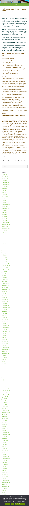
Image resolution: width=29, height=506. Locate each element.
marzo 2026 (5, 176)
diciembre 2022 (5, 242)
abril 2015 (4, 402)
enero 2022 (4, 262)
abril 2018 (4, 339)
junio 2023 (4, 230)
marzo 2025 (5, 196)
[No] (27, 500)
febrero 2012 (5, 476)
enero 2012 (4, 478)
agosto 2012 (5, 464)
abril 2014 (4, 424)
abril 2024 (4, 214)
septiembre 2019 (6, 311)
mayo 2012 (4, 470)
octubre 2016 (5, 373)
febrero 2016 (5, 385)
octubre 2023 (5, 226)
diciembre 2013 (5, 432)
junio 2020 (4, 293)
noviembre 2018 (6, 327)
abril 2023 (4, 234)
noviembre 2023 (6, 224)
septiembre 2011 (6, 486)
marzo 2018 (5, 341)
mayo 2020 (4, 295)
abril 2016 (4, 381)
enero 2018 (4, 345)
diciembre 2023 (5, 222)
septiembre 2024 (6, 208)
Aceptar (7, 503)
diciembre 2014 (5, 410)
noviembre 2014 (6, 412)
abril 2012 (4, 472)
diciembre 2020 (5, 283)
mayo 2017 (4, 359)
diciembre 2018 (5, 325)
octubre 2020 (5, 287)
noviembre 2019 (6, 307)
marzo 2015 (5, 404)
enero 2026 (4, 180)
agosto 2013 (5, 440)
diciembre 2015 (5, 389)
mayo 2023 (4, 232)
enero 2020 (4, 303)
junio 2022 (4, 252)
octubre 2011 (5, 484)
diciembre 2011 (5, 480)
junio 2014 (4, 420)
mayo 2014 (4, 422)
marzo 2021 (5, 277)
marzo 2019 (5, 319)
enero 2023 (4, 240)
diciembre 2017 (5, 347)
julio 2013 (4, 442)
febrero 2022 (5, 260)
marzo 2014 (5, 426)
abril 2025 (4, 194)
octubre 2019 (5, 309)
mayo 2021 (4, 273)
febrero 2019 (5, 321)
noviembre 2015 (6, 391)
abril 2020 (4, 297)
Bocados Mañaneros (8, 159)
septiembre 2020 (6, 289)
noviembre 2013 (6, 434)
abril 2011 (4, 492)
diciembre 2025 (5, 182)
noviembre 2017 (6, 349)
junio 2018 (4, 335)
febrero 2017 (5, 365)
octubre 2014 (5, 414)
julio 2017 (4, 355)
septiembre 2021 (6, 269)
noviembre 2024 (6, 204)
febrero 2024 (5, 218)
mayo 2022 (4, 254)
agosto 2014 (5, 418)
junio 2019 (4, 313)
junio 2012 (4, 468)
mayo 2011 (4, 490)
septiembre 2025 (6, 188)
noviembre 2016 (6, 371)
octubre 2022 (5, 246)
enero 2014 (4, 430)
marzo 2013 (5, 450)
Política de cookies (19, 503)
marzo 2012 (5, 474)
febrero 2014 (5, 428)
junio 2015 (4, 399)
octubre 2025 (5, 186)
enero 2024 (4, 220)
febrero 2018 (5, 343)
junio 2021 (4, 271)
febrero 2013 (5, 452)
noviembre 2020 (6, 285)
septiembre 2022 (6, 248)
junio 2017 (4, 357)
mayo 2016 (4, 379)
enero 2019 (4, 323)
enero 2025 (4, 200)
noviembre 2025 (6, 184)
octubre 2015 (5, 393)
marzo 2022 (5, 258)
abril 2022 (4, 256)
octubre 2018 (5, 329)
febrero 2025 (5, 198)
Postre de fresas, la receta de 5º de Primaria (14, 161)
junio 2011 (4, 488)
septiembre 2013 (6, 438)
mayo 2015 (4, 400)
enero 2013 (4, 454)
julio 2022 (4, 250)
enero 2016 (4, 387)
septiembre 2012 (6, 462)
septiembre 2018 (6, 331)
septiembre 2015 (6, 395)
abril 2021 (4, 275)
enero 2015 (4, 408)
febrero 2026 (5, 178)
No (12, 503)
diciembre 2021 (5, 264)
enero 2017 (4, 367)
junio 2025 (4, 190)
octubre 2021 (5, 267)
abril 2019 (4, 317)
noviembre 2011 (6, 482)
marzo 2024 (5, 216)
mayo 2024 (4, 212)
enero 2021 (4, 281)
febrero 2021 (5, 279)
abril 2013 (4, 448)
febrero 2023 (5, 238)
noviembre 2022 (6, 244)
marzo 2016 (5, 383)
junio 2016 (4, 377)
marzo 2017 (5, 363)
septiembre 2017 (6, 353)
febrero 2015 (5, 406)
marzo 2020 (5, 299)
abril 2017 (4, 361)
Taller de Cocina (12, 157)
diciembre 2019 (5, 305)
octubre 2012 (5, 460)
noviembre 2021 (6, 266)
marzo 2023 (5, 236)
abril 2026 (4, 174)
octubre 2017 (5, 351)
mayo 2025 (4, 192)
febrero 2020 (5, 301)
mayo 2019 (4, 315)
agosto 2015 (5, 397)
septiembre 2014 (6, 416)
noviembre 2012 (6, 458)
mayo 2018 (4, 337)
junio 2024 (4, 210)
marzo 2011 (5, 494)
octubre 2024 (5, 206)
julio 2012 (4, 466)
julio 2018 (4, 333)
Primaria (5, 157)
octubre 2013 (5, 436)
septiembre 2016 (6, 375)
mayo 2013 (4, 446)
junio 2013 (4, 444)
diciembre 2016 (5, 369)
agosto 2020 (5, 291)
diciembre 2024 (5, 202)
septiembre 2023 (6, 228)
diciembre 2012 (5, 456)
